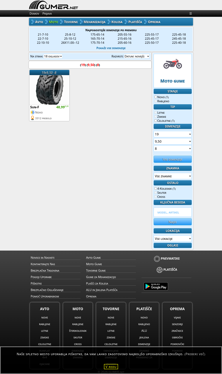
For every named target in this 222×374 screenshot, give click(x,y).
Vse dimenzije (172, 159)
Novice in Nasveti (42, 258)
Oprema (91, 296)
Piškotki (36, 283)
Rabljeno (161, 101)
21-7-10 (43, 34)
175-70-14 (97, 43)
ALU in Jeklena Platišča (101, 290)
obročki (177, 337)
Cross (159, 197)
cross (78, 344)
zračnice (177, 331)
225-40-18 (179, 43)
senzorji (177, 324)
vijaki (177, 317)
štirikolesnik (77, 331)
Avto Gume (93, 258)
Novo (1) (161, 97)
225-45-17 (152, 39)
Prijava (47, 13)
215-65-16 (124, 39)
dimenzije (144, 344)
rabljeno (144, 324)
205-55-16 (124, 34)
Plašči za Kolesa (97, 283)
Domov (34, 13)
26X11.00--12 (70, 43)
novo (144, 317)
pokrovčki (177, 344)
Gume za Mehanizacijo (101, 277)
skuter (78, 337)
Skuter (160, 193)
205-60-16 (124, 43)
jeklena (144, 337)
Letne (159, 113)
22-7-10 (43, 39)
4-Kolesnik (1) (165, 189)
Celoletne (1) (164, 121)
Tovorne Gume (96, 270)
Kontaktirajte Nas (43, 264)
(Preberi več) (195, 354)
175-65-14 (97, 34)
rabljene (44, 324)
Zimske (160, 117)
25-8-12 (70, 34)
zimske (44, 337)
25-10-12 (70, 39)
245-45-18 (179, 39)
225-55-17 (152, 34)
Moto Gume (94, 264)
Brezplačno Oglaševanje (47, 290)
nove (44, 317)
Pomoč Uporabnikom (45, 296)
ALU (144, 331)
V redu (111, 366)
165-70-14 (97, 39)
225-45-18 (179, 34)
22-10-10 (43, 43)
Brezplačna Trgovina (45, 270)
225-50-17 (152, 43)
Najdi (173, 222)
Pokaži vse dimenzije (111, 48)
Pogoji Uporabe (41, 277)
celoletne (44, 344)
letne (44, 331)
